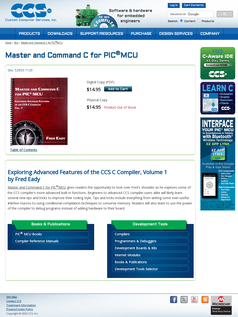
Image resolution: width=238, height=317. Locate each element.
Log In (174, 5)
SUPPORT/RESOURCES (101, 34)
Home (8, 42)
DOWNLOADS (60, 34)
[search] (190, 14)
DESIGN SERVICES (176, 34)
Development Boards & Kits (136, 248)
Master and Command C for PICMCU (42, 42)
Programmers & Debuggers (135, 241)
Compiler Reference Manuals (37, 241)
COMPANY (209, 34)
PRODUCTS (29, 34)
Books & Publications (131, 262)
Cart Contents (194, 5)
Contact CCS (13, 301)
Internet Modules (127, 255)
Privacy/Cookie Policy (19, 309)
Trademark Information (21, 305)
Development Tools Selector (136, 269)
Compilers (122, 234)
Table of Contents (23, 150)
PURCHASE (141, 34)
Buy (16, 42)
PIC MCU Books (28, 233)
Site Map (11, 297)
